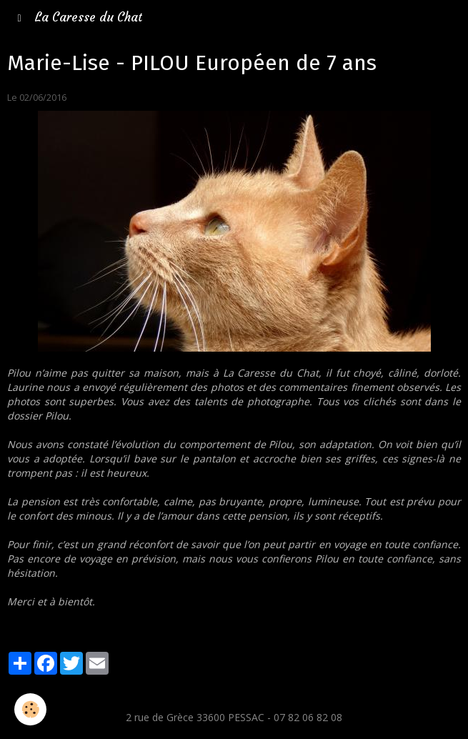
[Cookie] (30, 709)
